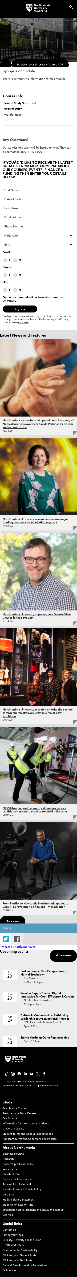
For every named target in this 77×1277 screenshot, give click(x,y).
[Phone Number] (38, 226)
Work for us (10, 1169)
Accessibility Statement (17, 1184)
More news (13, 921)
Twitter (6, 939)
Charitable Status (13, 1174)
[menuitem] (5, 65)
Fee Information (13, 115)
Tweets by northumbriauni (18, 947)
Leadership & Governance (18, 1164)
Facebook (17, 939)
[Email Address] (38, 217)
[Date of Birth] (38, 199)
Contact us (9, 1230)
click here (23, 322)
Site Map (8, 1215)
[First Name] (38, 190)
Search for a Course (14, 1108)
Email (6, 252)
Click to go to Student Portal (20, 1255)
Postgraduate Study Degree (19, 1113)
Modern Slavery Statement (19, 1200)
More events (63, 955)
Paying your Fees (13, 1235)
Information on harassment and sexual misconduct (33, 1210)
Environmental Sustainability (20, 1250)
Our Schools (10, 1118)
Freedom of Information (17, 1179)
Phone (7, 267)
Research (8, 1159)
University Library (13, 1129)
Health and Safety (13, 1245)
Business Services (13, 1154)
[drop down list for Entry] (38, 244)
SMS (5, 282)
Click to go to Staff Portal (18, 1260)
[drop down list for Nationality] (38, 235)
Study (7, 1102)
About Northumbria (19, 1148)
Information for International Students (26, 1124)
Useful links (12, 1224)
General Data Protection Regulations (25, 1265)
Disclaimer (9, 1195)
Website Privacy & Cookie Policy (22, 1189)
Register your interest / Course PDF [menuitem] (40, 65)
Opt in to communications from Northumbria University (33, 299)
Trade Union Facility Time (18, 1205)
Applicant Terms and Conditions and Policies (29, 1139)
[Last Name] (38, 208)
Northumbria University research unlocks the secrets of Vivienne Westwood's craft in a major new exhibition (38, 713)
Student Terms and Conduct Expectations (28, 1134)
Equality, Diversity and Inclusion (22, 1240)
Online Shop (10, 1270)
